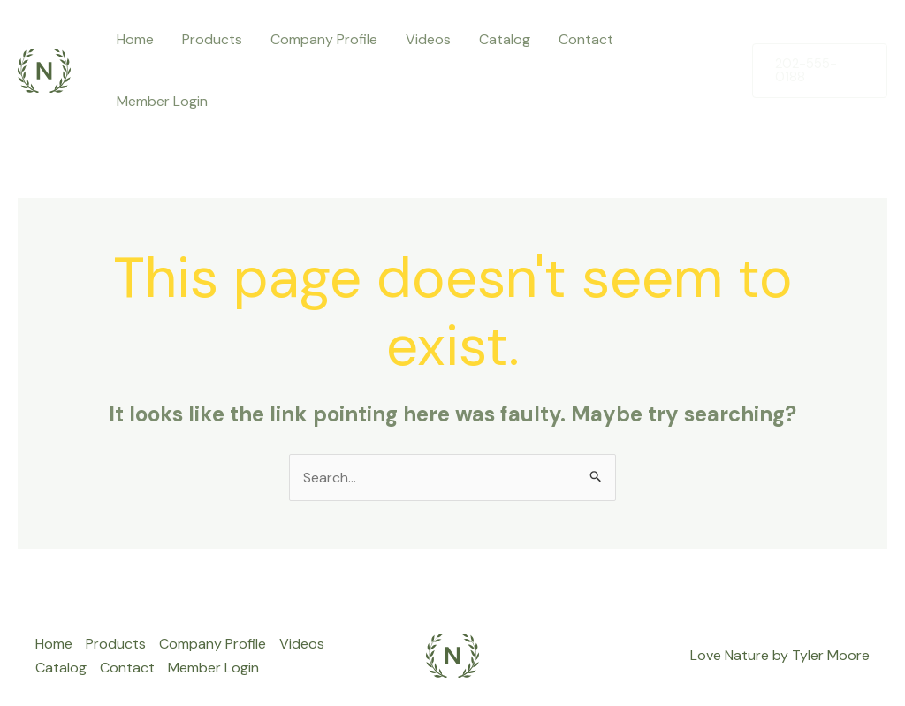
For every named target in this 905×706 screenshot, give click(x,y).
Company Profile (323, 39)
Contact (586, 39)
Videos (428, 39)
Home (135, 39)
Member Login (162, 101)
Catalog (504, 39)
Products (212, 39)
